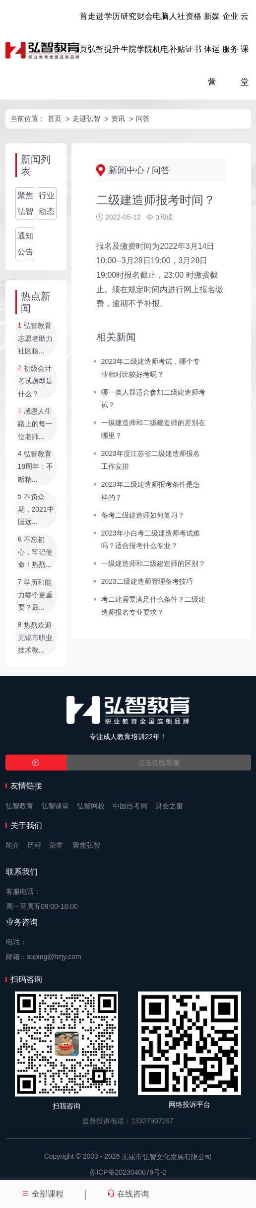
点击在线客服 (159, 763)
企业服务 (230, 32)
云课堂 (245, 49)
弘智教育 (19, 806)
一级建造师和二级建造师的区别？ (153, 563)
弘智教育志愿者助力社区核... (35, 338)
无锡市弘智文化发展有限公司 (167, 1157)
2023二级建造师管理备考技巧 (147, 581)
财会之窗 (169, 806)
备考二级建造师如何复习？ (143, 515)
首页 (83, 32)
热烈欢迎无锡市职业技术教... (35, 638)
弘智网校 (91, 806)
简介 (12, 845)
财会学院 (145, 32)
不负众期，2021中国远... (36, 509)
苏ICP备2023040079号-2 (128, 1172)
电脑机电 (161, 32)
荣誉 (56, 845)
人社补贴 (177, 32)
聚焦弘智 (25, 203)
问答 (143, 118)
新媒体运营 (212, 49)
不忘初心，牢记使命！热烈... (35, 552)
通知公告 (25, 243)
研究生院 (128, 32)
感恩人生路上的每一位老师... (35, 423)
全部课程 (43, 1194)
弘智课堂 (55, 806)
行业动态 (47, 203)
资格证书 (193, 32)
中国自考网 (130, 806)
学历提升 (112, 32)
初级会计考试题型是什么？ (35, 381)
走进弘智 (96, 32)
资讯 (118, 118)
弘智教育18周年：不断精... (36, 466)
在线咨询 (128, 1194)
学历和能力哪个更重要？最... (35, 595)
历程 (34, 845)
